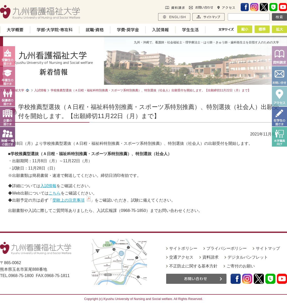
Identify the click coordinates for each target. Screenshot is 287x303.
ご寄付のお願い (241, 266)
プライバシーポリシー (226, 248)
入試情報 (48, 186)
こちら (55, 193)
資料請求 (210, 257)
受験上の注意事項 (68, 200)
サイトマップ (268, 248)
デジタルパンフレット (248, 257)
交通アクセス (181, 257)
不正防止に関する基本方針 (193, 266)
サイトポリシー (183, 248)
